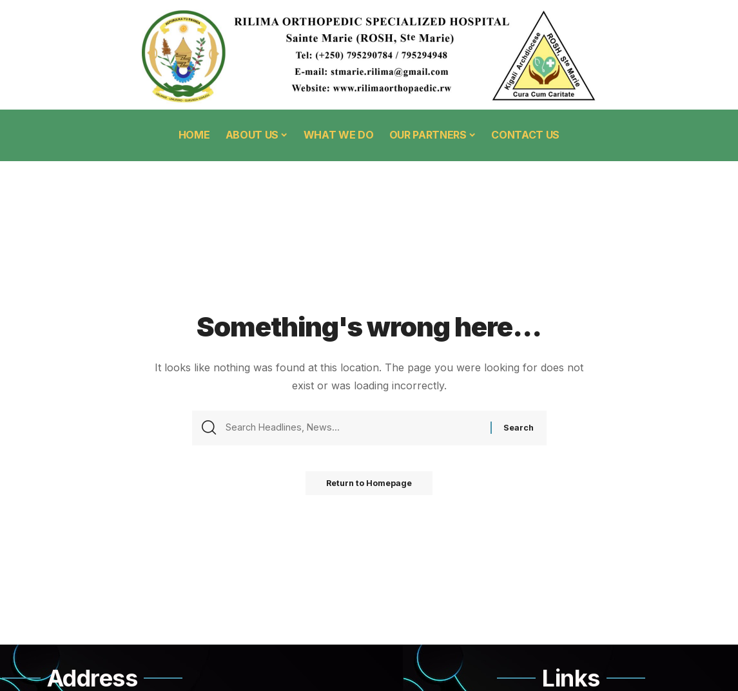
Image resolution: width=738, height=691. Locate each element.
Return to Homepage (369, 487)
